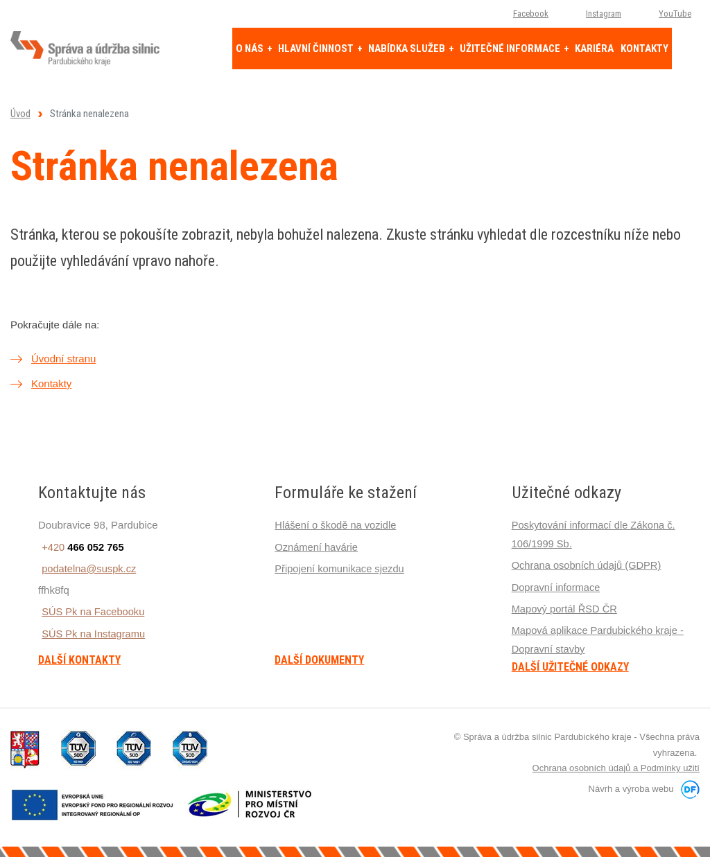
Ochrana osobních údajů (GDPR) (588, 564)
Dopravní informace (557, 586)
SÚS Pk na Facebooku (91, 611)
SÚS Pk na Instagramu (91, 632)
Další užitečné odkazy (570, 665)
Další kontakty (79, 660)
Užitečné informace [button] (511, 48)
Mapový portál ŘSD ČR (566, 607)
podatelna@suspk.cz (86, 568)
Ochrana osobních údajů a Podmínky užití (616, 766)
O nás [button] (251, 48)
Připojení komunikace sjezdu (341, 568)
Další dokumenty (319, 660)
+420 (80, 546)
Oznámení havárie (317, 546)
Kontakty (51, 383)
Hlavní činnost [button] (317, 48)
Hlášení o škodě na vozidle (337, 525)
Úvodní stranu (63, 358)
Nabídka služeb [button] (407, 48)
